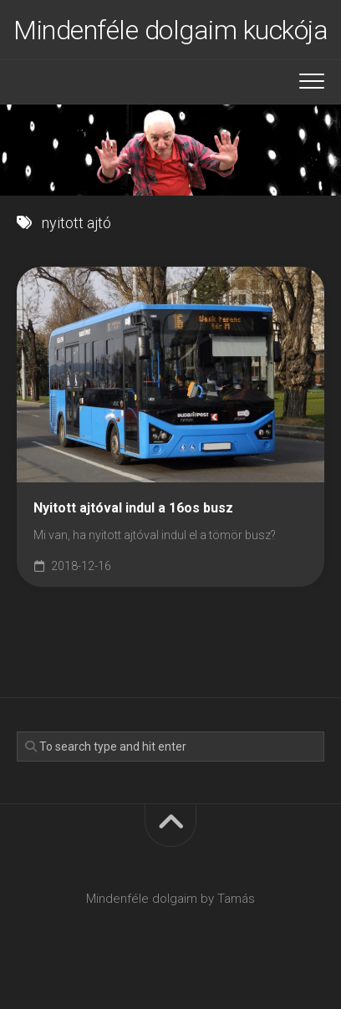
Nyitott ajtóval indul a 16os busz (133, 508)
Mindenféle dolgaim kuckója (170, 30)
